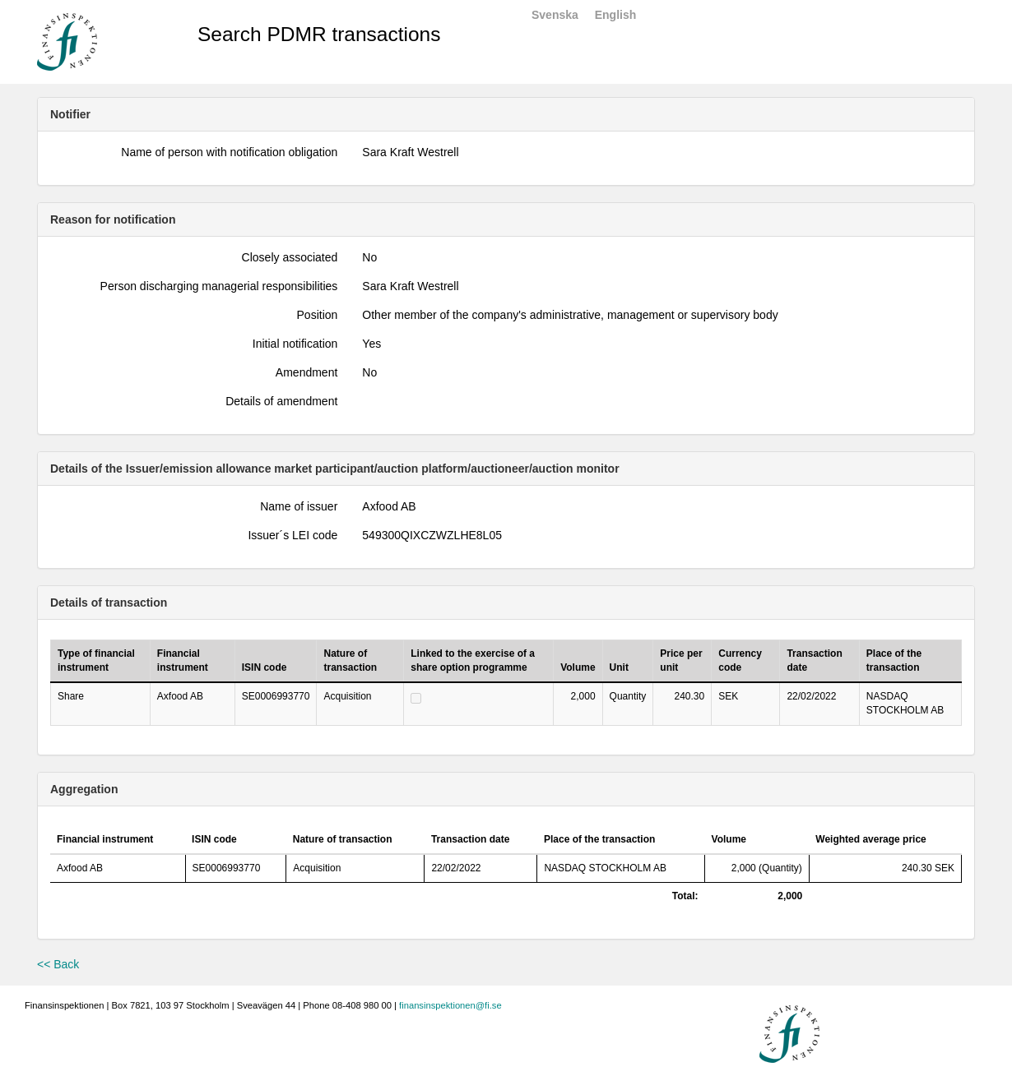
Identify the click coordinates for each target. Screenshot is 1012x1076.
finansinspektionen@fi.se (450, 1005)
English (616, 14)
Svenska (555, 14)
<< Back (58, 964)
